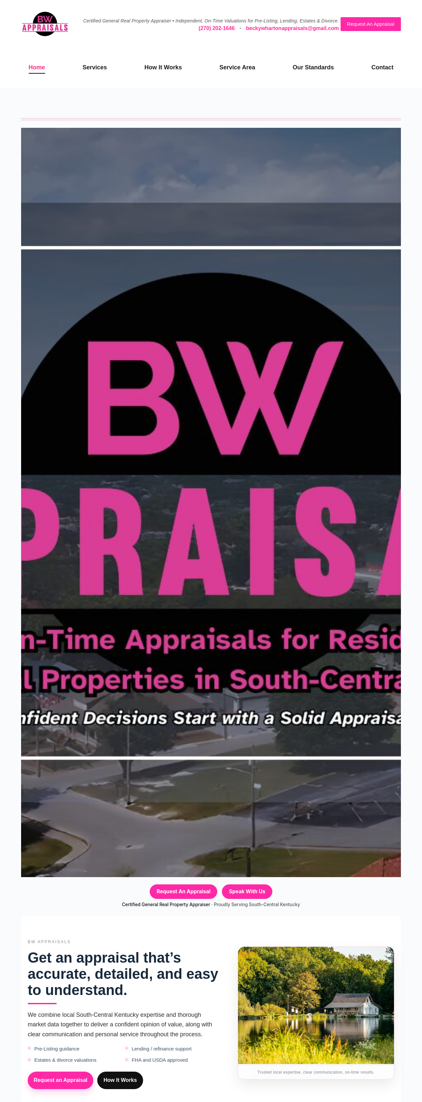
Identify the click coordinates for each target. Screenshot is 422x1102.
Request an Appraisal (60, 1080)
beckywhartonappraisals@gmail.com (292, 28)
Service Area (237, 67)
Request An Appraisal (370, 24)
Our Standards (313, 67)
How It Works (163, 67)
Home (37, 67)
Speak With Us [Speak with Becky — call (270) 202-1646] (247, 891)
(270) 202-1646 (216, 28)
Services (94, 67)
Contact (382, 67)
